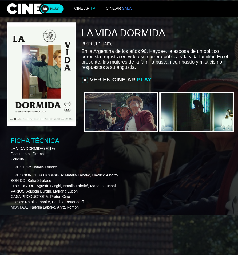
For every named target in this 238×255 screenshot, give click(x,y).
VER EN (116, 79)
